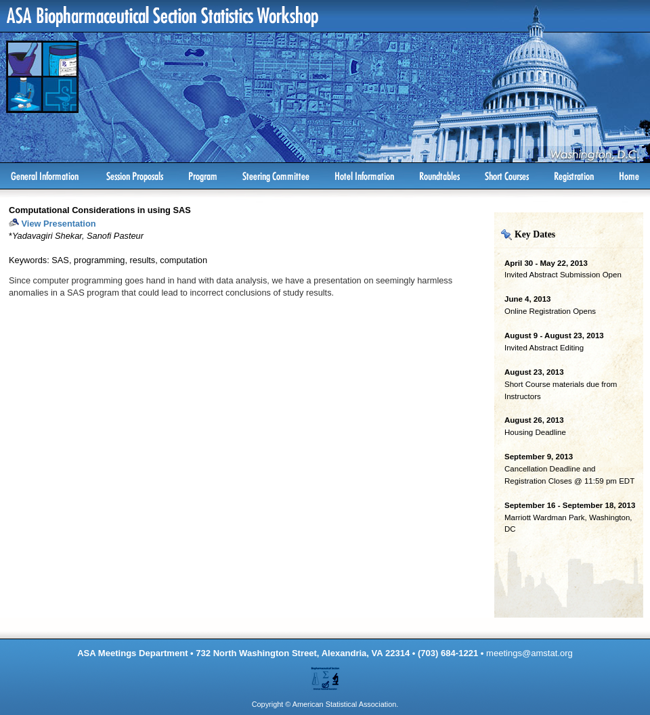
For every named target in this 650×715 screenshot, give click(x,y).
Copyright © (271, 704)
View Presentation (59, 223)
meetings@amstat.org (529, 653)
